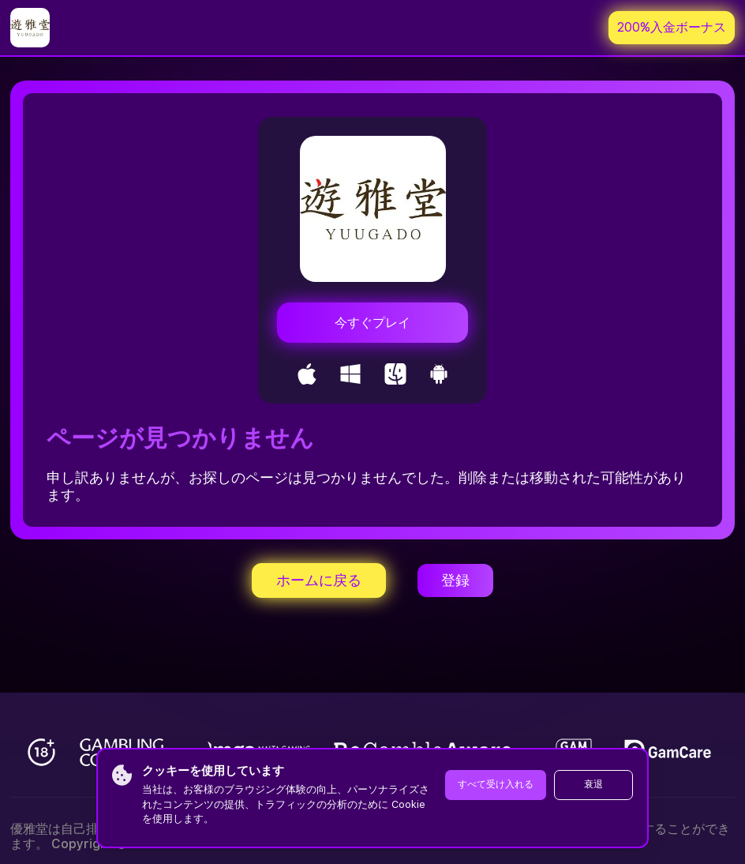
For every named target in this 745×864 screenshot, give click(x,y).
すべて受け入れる (495, 784)
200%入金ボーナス (671, 27)
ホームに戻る (318, 580)
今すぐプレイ (372, 322)
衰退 (593, 784)
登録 (455, 580)
